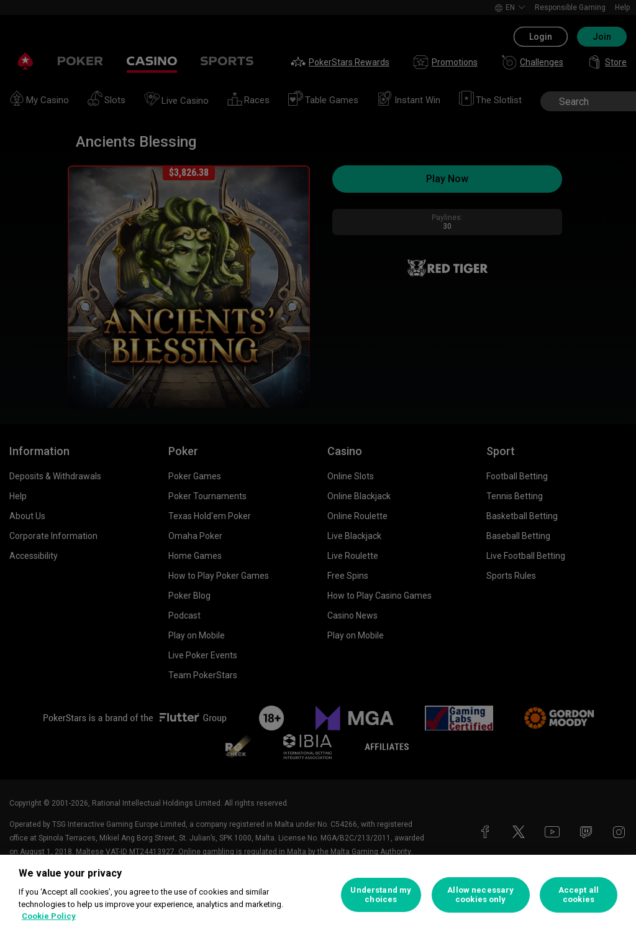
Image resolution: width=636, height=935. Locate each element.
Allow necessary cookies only (480, 895)
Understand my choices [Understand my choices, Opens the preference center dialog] (380, 895)
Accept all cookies (578, 895)
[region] (318, 895)
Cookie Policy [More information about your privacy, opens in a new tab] (49, 916)
